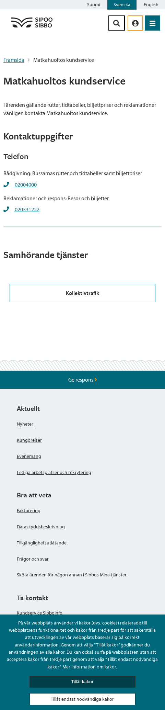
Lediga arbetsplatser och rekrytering (54, 472)
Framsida (13, 59)
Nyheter (25, 424)
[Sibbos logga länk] (31, 27)
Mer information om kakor (89, 667)
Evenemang (29, 456)
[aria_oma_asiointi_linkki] (135, 23)
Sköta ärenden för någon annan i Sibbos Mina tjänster (72, 575)
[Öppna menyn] (152, 23)
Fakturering (28, 510)
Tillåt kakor (82, 681)
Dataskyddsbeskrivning (41, 526)
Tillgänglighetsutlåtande (42, 543)
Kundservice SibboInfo (39, 613)
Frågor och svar (33, 559)
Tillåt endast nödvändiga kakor (82, 699)
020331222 (26, 209)
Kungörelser (29, 440)
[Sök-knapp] (116, 23)
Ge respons (82, 379)
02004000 (25, 184)
